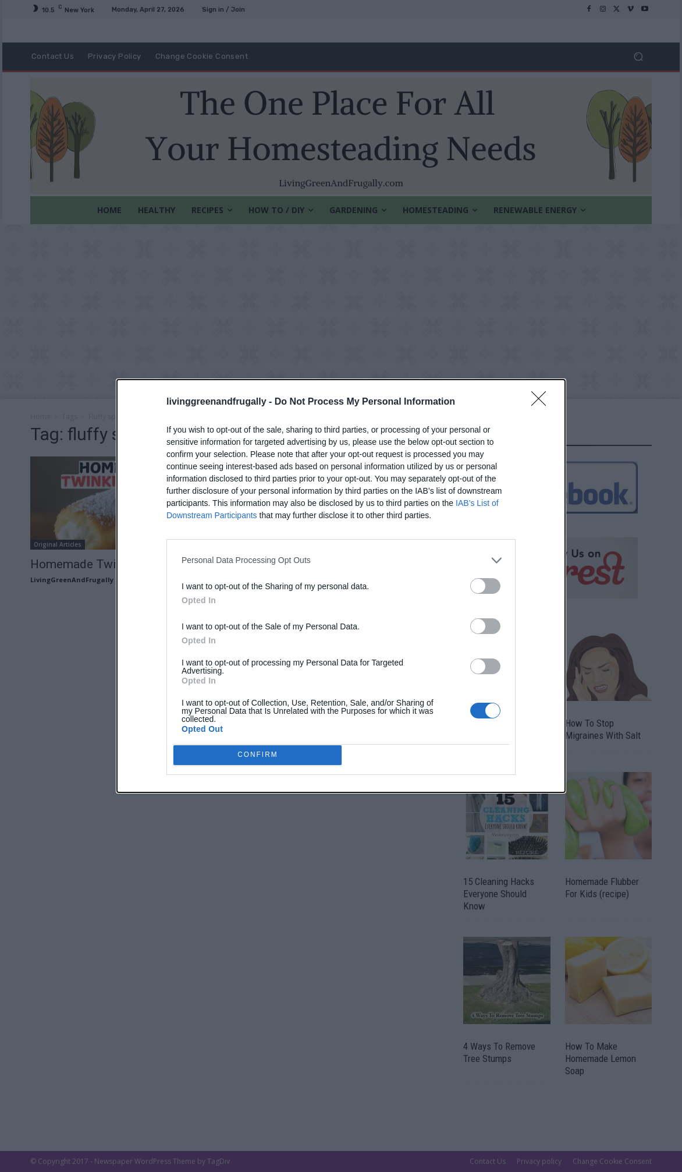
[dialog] (341, 586)
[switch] (485, 583)
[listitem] (341, 557)
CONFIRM (261, 754)
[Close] (542, 399)
